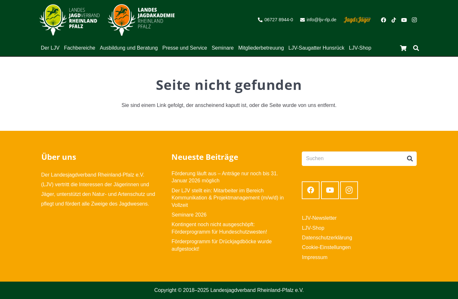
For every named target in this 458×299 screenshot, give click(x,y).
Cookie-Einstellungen (326, 247)
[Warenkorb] (403, 48)
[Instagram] (414, 20)
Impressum (314, 257)
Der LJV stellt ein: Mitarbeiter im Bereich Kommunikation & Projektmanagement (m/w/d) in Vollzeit (227, 198)
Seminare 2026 (189, 214)
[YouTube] (404, 20)
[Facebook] (383, 20)
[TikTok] (394, 20)
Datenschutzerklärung (327, 237)
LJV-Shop (313, 228)
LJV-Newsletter (319, 218)
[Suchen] (416, 48)
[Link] (69, 20)
